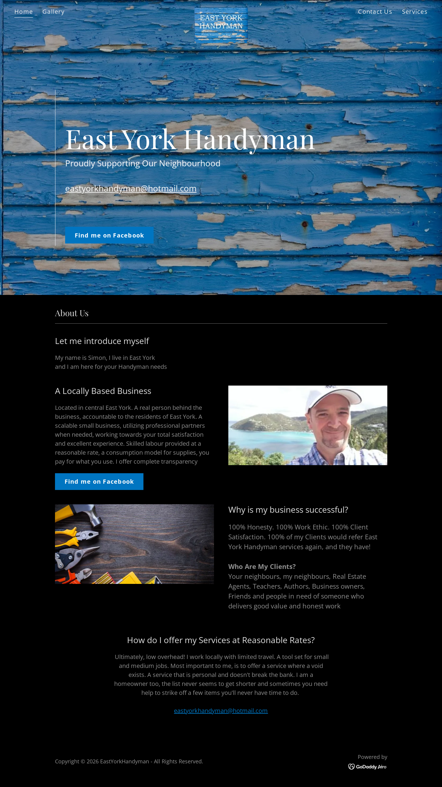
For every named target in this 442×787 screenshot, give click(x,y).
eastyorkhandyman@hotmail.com (131, 188)
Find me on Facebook (109, 235)
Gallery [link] (53, 11)
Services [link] (415, 11)
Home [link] (23, 11)
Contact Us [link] (375, 11)
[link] (221, 10)
